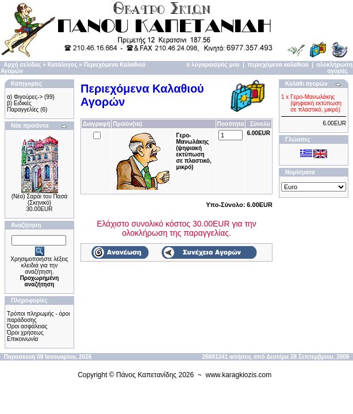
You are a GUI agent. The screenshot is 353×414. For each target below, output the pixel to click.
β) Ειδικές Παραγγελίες (23, 106)
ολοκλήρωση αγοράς (335, 68)
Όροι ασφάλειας (27, 326)
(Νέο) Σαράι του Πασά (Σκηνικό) (39, 199)
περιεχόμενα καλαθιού (278, 65)
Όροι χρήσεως (25, 332)
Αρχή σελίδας (22, 65)
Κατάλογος (63, 65)
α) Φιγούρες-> (25, 97)
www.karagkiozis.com (239, 375)
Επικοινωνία (22, 339)
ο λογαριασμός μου (212, 65)
